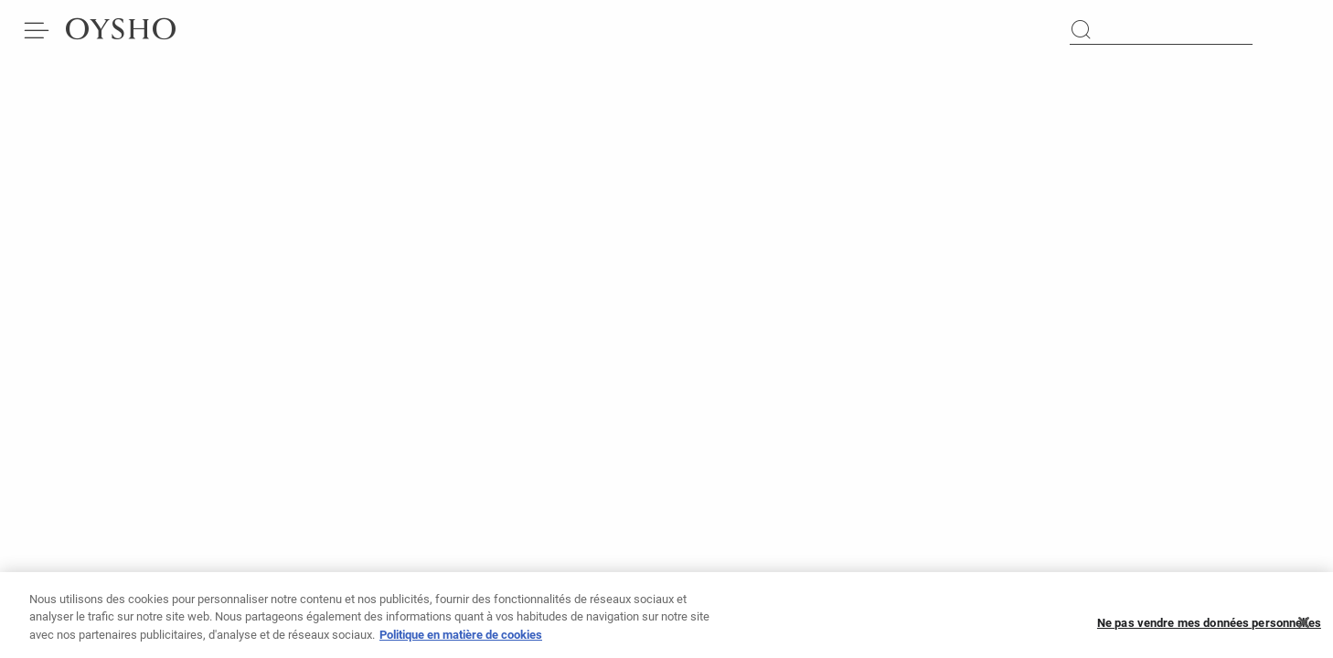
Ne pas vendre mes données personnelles (1209, 627)
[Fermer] (1304, 627)
